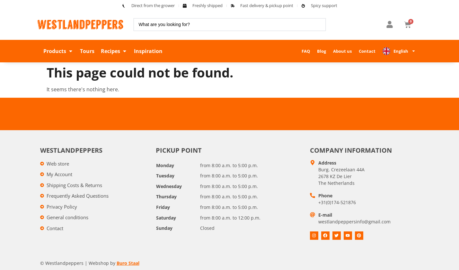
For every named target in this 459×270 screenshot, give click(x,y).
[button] (58, 51)
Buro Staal (128, 263)
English (404, 51)
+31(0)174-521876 (337, 202)
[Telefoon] (312, 195)
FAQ (306, 51)
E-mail (325, 215)
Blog (321, 51)
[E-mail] (312, 214)
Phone (325, 196)
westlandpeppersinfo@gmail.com (354, 222)
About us (342, 51)
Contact (367, 51)
